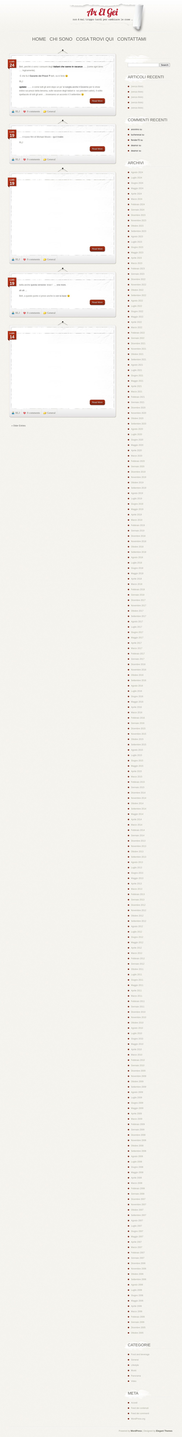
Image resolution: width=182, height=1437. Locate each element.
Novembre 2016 (138, 669)
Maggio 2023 (137, 252)
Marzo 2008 (136, 1183)
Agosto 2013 (137, 862)
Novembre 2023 (138, 220)
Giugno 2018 (137, 568)
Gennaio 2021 (137, 402)
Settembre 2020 (138, 423)
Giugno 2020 (137, 440)
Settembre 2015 (138, 744)
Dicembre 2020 (138, 407)
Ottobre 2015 (137, 739)
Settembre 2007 (138, 1215)
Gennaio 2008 (137, 1194)
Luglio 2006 (136, 1290)
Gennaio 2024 (137, 210)
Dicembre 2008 (138, 1135)
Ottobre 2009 (137, 1081)
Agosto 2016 (137, 686)
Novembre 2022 (138, 284)
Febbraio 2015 (138, 782)
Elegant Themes (164, 1431)
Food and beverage (140, 1354)
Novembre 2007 (138, 1204)
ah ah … (24, 290)
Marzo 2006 (136, 1311)
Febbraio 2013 (138, 894)
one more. (61, 285)
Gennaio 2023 (137, 274)
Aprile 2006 (136, 1306)
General (51, 111)
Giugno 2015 (137, 760)
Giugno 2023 (137, 247)
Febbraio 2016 (138, 718)
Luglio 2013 (136, 867)
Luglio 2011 (136, 974)
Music (133, 1370)
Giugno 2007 (137, 1231)
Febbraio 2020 (138, 461)
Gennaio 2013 (137, 899)
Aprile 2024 (136, 194)
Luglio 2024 (136, 177)
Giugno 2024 (137, 183)
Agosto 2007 (137, 1220)
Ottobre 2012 (137, 916)
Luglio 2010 (136, 1033)
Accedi (134, 1403)
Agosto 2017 (137, 621)
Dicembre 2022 (138, 279)
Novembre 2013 (138, 846)
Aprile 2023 (136, 258)
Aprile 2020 (136, 450)
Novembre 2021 (138, 349)
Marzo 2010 (136, 1055)
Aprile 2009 (136, 1113)
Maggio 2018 (137, 573)
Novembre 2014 (138, 798)
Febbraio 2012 (138, 958)
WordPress (136, 1431)
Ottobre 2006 (137, 1274)
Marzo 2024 (136, 199)
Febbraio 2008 (138, 1188)
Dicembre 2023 (138, 215)
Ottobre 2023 (137, 226)
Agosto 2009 (137, 1092)
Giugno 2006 (137, 1295)
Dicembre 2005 (138, 1327)
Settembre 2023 (138, 231)
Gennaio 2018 (137, 595)
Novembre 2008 (138, 1140)
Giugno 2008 (137, 1167)
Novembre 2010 (138, 1017)
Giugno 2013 (137, 873)
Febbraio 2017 (138, 653)
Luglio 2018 (136, 563)
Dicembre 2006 (138, 1263)
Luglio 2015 (136, 755)
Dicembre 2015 (138, 728)
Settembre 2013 (138, 857)
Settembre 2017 (138, 616)
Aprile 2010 (136, 1049)
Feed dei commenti (140, 1413)
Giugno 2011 (137, 980)
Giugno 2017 (137, 632)
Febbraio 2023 (138, 268)
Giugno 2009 (137, 1103)
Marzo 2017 (136, 648)
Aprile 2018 (136, 579)
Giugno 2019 (137, 504)
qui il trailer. (58, 137)
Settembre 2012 (138, 921)
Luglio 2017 (136, 627)
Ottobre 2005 (137, 1333)
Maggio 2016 (137, 702)
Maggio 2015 (137, 766)
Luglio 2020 (136, 434)
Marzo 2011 (136, 996)
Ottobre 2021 (137, 354)
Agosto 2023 (137, 236)
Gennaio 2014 (137, 835)
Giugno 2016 (137, 696)
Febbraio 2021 (138, 397)
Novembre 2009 (138, 1076)
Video (133, 1381)
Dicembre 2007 (138, 1199)
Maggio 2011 (137, 985)
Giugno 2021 (137, 375)
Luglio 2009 (136, 1097)
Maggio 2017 (137, 637)
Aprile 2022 (136, 322)
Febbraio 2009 (138, 1124)
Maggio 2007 (137, 1236)
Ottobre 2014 (137, 803)
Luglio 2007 (136, 1226)
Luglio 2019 (136, 498)
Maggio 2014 (137, 814)
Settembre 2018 (138, 552)
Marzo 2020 (136, 456)
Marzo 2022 (136, 327)
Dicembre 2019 (138, 472)
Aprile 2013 (136, 883)
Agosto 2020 (137, 429)
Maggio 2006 (137, 1301)
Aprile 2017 (136, 643)
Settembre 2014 (138, 809)
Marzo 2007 (136, 1247)
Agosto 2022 (137, 300)
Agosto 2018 (137, 557)
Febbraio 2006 (138, 1317)
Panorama (136, 1376)
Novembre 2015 (138, 734)
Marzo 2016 (136, 712)
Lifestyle (135, 1365)
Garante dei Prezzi (39, 76)
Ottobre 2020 (137, 418)
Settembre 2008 (138, 1151)
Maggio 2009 (137, 1108)
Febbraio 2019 (138, 525)
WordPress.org (138, 1419)
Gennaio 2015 (137, 787)
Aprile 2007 (136, 1242)
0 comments (33, 111)
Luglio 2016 (136, 691)
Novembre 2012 (138, 910)
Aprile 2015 (136, 771)
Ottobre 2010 (137, 1022)
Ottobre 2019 (137, 482)
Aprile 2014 (136, 819)
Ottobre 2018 (137, 546)
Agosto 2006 (137, 1285)
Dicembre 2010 (138, 1012)
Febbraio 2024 (138, 204)
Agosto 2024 (137, 172)
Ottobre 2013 (137, 851)
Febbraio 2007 (138, 1252)
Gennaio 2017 (137, 659)
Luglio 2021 (136, 370)
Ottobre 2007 (137, 1210)
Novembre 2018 (138, 541)
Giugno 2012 (137, 937)
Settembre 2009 (138, 1087)
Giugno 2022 (137, 311)
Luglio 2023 (136, 242)
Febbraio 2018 (138, 589)
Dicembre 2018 (138, 536)
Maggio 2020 (137, 445)
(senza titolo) (137, 86)
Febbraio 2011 (138, 1001)
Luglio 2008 (136, 1162)
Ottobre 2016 (137, 675)
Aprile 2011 (136, 990)
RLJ (17, 111)
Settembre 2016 (138, 680)
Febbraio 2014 (138, 830)
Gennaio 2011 (137, 1006)
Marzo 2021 (136, 391)
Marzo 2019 (136, 520)
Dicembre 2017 (138, 600)
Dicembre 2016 (138, 664)
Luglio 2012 (136, 932)
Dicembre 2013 (138, 841)
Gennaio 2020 (137, 466)
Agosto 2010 (137, 1028)
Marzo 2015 (136, 776)
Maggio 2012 (137, 942)
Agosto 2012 (137, 926)
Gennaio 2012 (137, 964)
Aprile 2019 (136, 514)
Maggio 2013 (137, 878)
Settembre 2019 (138, 488)
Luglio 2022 (136, 306)
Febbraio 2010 (138, 1060)
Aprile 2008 (136, 1178)
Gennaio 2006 (137, 1322)
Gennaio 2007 (137, 1258)
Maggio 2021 (137, 381)
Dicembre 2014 (138, 792)
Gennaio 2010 (137, 1065)
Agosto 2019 (137, 493)
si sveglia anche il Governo (75, 87)
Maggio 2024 (137, 188)
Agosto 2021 (137, 365)
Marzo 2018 (136, 584)
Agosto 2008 (137, 1156)
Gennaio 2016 (137, 723)
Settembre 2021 (138, 359)
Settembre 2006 (138, 1279)
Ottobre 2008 (137, 1145)
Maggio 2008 (137, 1172)
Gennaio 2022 (137, 338)
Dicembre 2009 (138, 1071)
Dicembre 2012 (138, 905)
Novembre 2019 (138, 477)
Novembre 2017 (138, 605)
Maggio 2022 (137, 317)
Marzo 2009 (136, 1119)
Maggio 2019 (137, 509)
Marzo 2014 (136, 825)
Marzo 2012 (136, 953)
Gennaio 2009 (137, 1129)
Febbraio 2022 (138, 333)
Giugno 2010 (137, 1039)
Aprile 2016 (136, 707)
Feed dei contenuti (140, 1408)
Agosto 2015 (137, 750)
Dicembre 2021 (138, 343)
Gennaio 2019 (137, 530)
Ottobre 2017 (137, 611)
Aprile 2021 (136, 386)
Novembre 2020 (138, 413)
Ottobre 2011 (137, 969)
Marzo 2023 (136, 263)
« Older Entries (18, 425)
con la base (61, 296)
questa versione (38, 285)
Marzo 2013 (136, 889)
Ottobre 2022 (137, 290)
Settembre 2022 (138, 295)
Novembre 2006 (138, 1268)
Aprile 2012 (136, 948)
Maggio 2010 (137, 1044)
